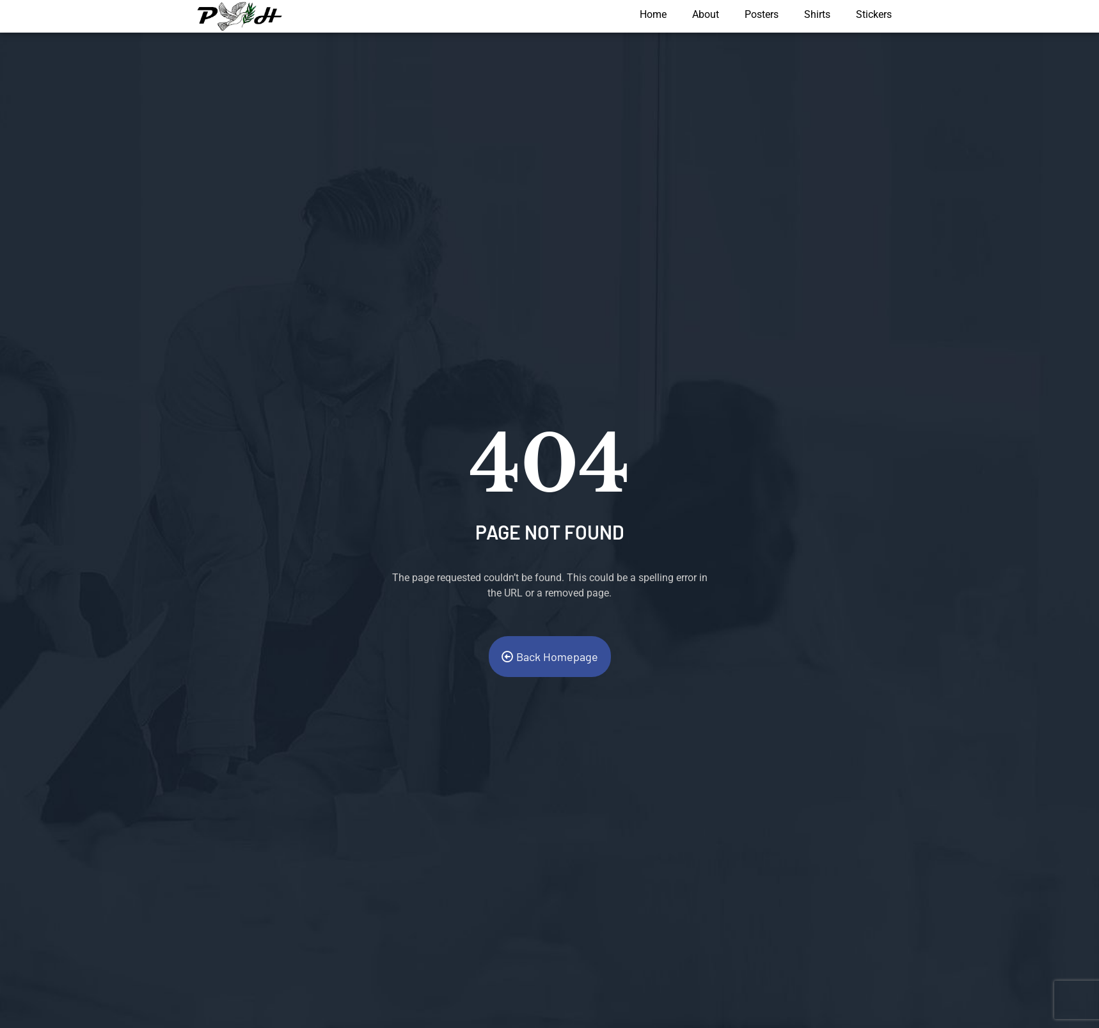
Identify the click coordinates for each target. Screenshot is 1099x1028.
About (705, 14)
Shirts (817, 14)
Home (653, 14)
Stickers (874, 14)
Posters (762, 14)
